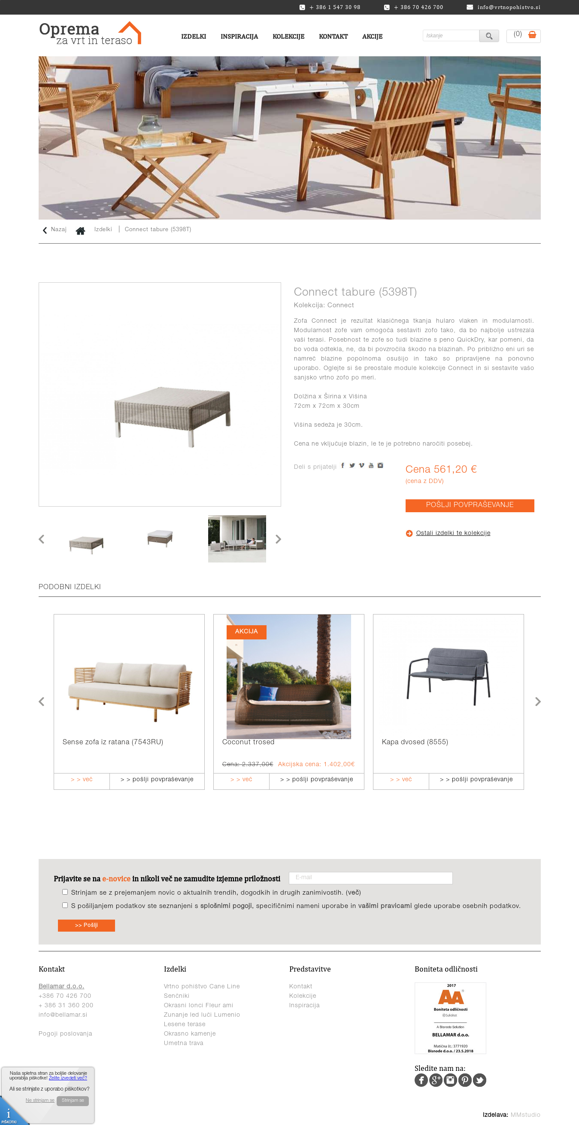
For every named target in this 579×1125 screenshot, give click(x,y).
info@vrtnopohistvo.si (504, 7)
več (353, 893)
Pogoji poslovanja (65, 1034)
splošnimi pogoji (226, 906)
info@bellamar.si (63, 1015)
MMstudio (526, 1116)
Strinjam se (73, 1100)
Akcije (372, 36)
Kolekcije (288, 36)
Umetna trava (183, 1044)
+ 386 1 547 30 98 (330, 7)
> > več (82, 780)
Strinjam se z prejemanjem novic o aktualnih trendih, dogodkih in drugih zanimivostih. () (216, 893)
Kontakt (333, 36)
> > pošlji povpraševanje (157, 780)
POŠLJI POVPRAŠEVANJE (470, 505)
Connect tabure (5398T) (158, 230)
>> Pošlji (86, 925)
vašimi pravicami (385, 906)
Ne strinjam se (40, 1100)
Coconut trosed (248, 743)
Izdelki (193, 36)
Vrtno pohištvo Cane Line (202, 987)
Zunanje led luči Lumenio (202, 1015)
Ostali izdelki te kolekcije (448, 533)
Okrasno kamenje (190, 1034)
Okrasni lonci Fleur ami (198, 1006)
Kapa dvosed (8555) (415, 743)
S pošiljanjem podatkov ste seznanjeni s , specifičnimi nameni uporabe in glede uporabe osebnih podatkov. (296, 906)
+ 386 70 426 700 (413, 7)
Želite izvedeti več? (68, 1078)
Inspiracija (239, 36)
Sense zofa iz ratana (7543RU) (113, 743)
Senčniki (177, 997)
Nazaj (55, 230)
